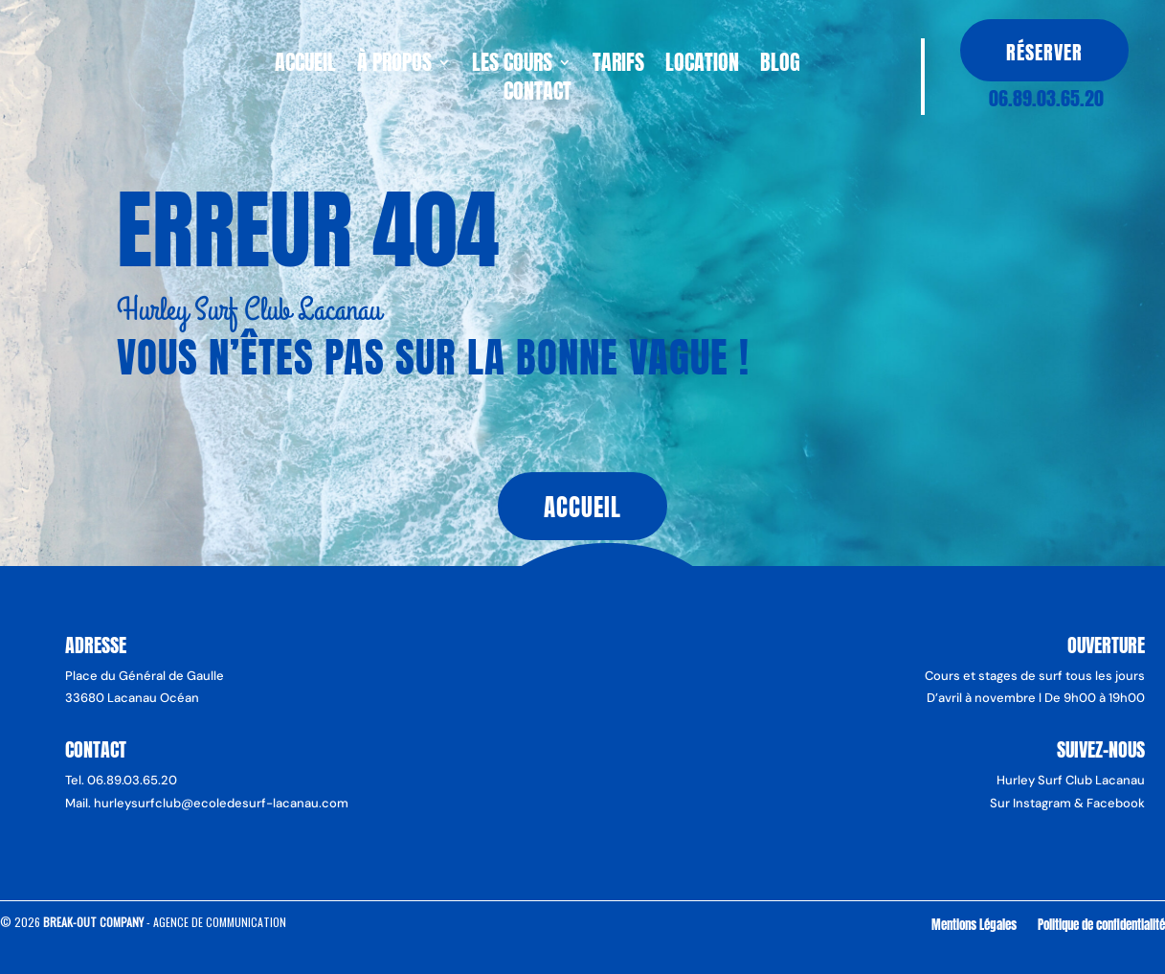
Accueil (305, 66)
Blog (780, 66)
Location (702, 66)
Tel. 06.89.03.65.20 (121, 780)
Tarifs (618, 66)
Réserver (1044, 52)
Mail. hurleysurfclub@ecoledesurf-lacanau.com (206, 803)
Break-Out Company (94, 922)
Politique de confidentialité (1101, 924)
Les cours (512, 66)
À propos (394, 66)
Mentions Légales (974, 924)
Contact (537, 94)
